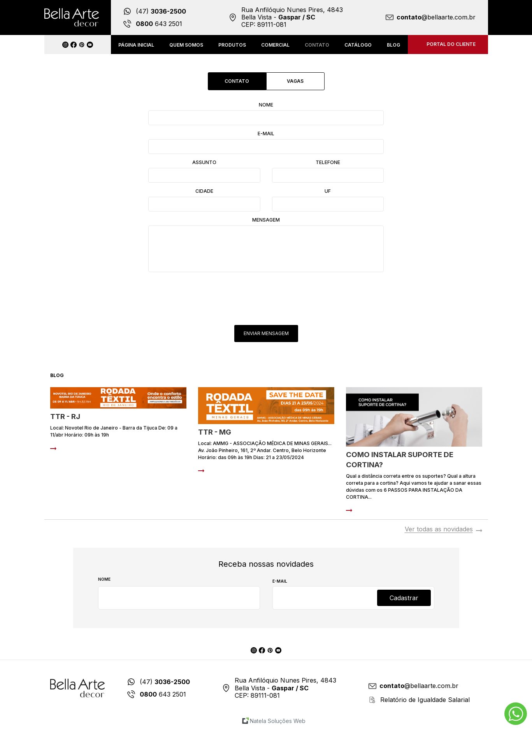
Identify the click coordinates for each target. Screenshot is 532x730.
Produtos (232, 45)
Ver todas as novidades (439, 529)
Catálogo (358, 45)
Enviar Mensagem (266, 333)
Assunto (204, 162)
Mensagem (266, 220)
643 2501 (159, 24)
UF (328, 191)
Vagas (295, 81)
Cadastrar (404, 598)
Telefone (328, 162)
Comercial (275, 45)
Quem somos (186, 45)
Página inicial (136, 45)
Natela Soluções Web (278, 721)
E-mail (266, 133)
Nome (266, 105)
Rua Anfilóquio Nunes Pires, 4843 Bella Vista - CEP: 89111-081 (292, 17)
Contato (317, 45)
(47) (161, 11)
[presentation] (266, 294)
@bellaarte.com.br (436, 17)
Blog (393, 45)
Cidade (204, 191)
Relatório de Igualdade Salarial (425, 700)
